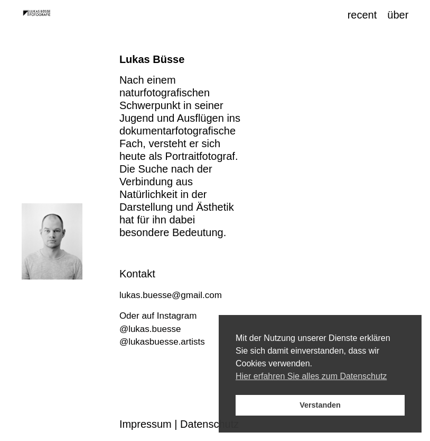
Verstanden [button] (320, 405)
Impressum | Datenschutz (179, 424)
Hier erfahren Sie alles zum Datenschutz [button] (311, 376)
